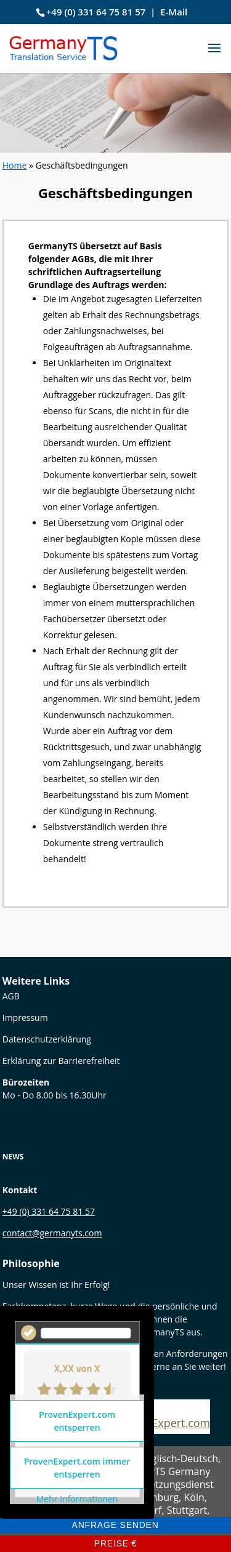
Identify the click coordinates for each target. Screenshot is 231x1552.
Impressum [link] (25, 1017)
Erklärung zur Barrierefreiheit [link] (61, 1060)
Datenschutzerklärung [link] (46, 1039)
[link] (63, 47)
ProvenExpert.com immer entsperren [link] (77, 1467)
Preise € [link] (116, 1543)
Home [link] (14, 165)
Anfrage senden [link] (115, 1525)
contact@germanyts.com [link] (52, 1233)
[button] (214, 56)
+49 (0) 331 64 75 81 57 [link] (96, 12)
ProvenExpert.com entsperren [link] (77, 1421)
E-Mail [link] (173, 12)
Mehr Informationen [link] (77, 1499)
